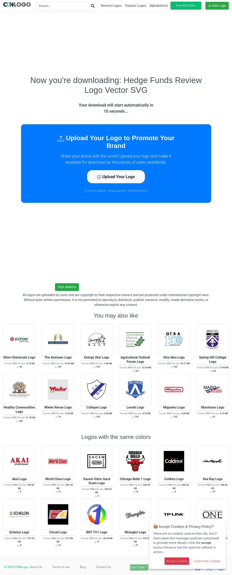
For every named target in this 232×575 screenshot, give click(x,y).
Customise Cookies (207, 561)
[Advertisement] (116, 43)
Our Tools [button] (138, 567)
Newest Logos (111, 6)
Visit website (67, 287)
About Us (36, 567)
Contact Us (103, 567)
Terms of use (61, 567)
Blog (83, 567)
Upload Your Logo (116, 176)
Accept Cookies (177, 561)
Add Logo (217, 6)
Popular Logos (135, 6)
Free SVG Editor (186, 5)
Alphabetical (158, 6)
